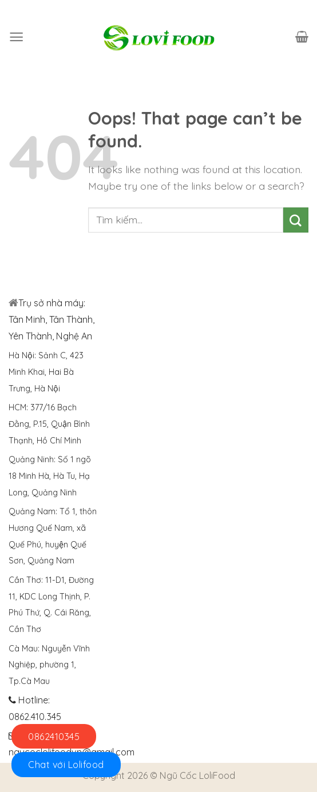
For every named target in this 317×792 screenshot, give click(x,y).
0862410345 (54, 736)
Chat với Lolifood (66, 764)
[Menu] (16, 37)
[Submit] (295, 220)
